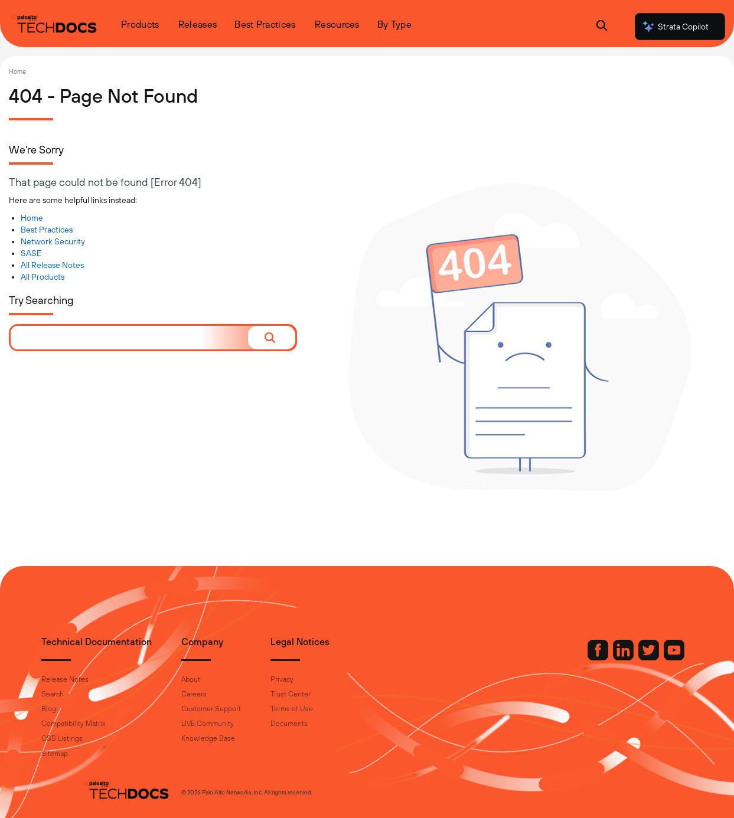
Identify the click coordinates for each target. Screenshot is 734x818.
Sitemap (94, 754)
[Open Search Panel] (602, 27)
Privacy (321, 679)
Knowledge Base (248, 738)
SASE (31, 253)
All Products (42, 277)
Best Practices (47, 229)
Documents (328, 723)
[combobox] (129, 337)
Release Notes (104, 679)
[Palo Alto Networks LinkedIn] (584, 657)
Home (17, 71)
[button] (271, 337)
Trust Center (330, 694)
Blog (88, 709)
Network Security (53, 241)
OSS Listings (101, 738)
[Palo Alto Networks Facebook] (559, 657)
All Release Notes (52, 265)
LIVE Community (247, 723)
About (230, 679)
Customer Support (250, 709)
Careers (233, 694)
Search (92, 694)
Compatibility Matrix (113, 723)
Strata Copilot (675, 26)
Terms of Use (331, 709)
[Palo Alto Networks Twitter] (610, 657)
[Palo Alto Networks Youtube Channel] (634, 657)
